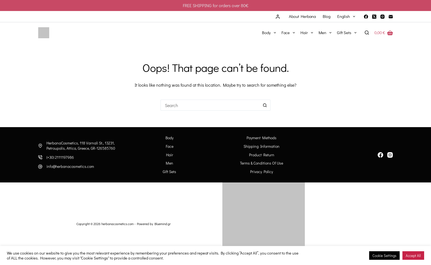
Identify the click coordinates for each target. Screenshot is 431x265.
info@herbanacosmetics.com (70, 166)
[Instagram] (382, 17)
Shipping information (262, 146)
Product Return (261, 154)
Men (326, 32)
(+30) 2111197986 (60, 157)
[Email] (391, 17)
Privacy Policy (261, 171)
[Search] (367, 33)
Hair (307, 32)
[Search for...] (210, 105)
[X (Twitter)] (374, 17)
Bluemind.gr (162, 224)
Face (289, 32)
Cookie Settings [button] (384, 255)
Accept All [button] (413, 255)
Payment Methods (262, 137)
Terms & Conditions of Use (261, 163)
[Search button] (264, 105)
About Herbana (302, 16)
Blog (326, 16)
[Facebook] (366, 17)
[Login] (278, 17)
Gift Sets (348, 32)
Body (270, 32)
